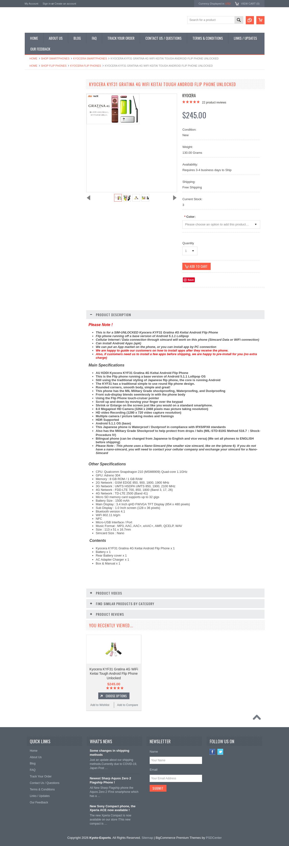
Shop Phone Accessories (43, 118)
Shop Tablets (35, 126)
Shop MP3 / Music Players (44, 134)
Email (154, 770)
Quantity (188, 243)
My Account (31, 3)
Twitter (220, 752)
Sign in (47, 3)
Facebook (212, 752)
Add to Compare (67, 319)
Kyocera (189, 95)
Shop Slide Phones (39, 109)
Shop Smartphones (55, 58)
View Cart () (250, 3)
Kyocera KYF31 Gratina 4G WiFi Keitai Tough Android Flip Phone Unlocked (113, 673)
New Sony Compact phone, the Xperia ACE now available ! (112, 808)
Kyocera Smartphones (90, 58)
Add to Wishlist (38, 319)
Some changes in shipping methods (109, 753)
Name (154, 752)
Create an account (65, 3)
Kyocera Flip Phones (85, 65)
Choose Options (56, 310)
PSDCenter (214, 838)
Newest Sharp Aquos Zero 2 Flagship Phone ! (110, 780)
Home (33, 58)
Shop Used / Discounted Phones (48, 142)
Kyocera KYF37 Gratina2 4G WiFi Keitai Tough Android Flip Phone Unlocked (53, 287)
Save (191, 280)
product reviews (214, 102)
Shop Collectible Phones (43, 150)
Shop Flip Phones (54, 65)
